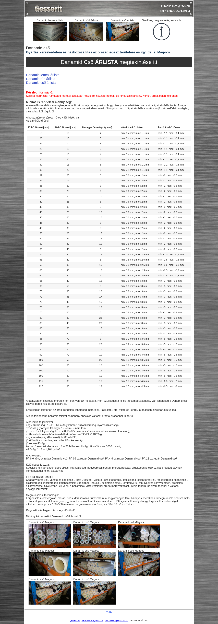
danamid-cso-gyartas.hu (92, 620)
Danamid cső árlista (41, 83)
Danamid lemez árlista (42, 75)
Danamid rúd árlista (40, 79)
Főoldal (109, 612)
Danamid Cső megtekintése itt (109, 62)
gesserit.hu (75, 620)
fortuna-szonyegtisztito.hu (116, 620)
